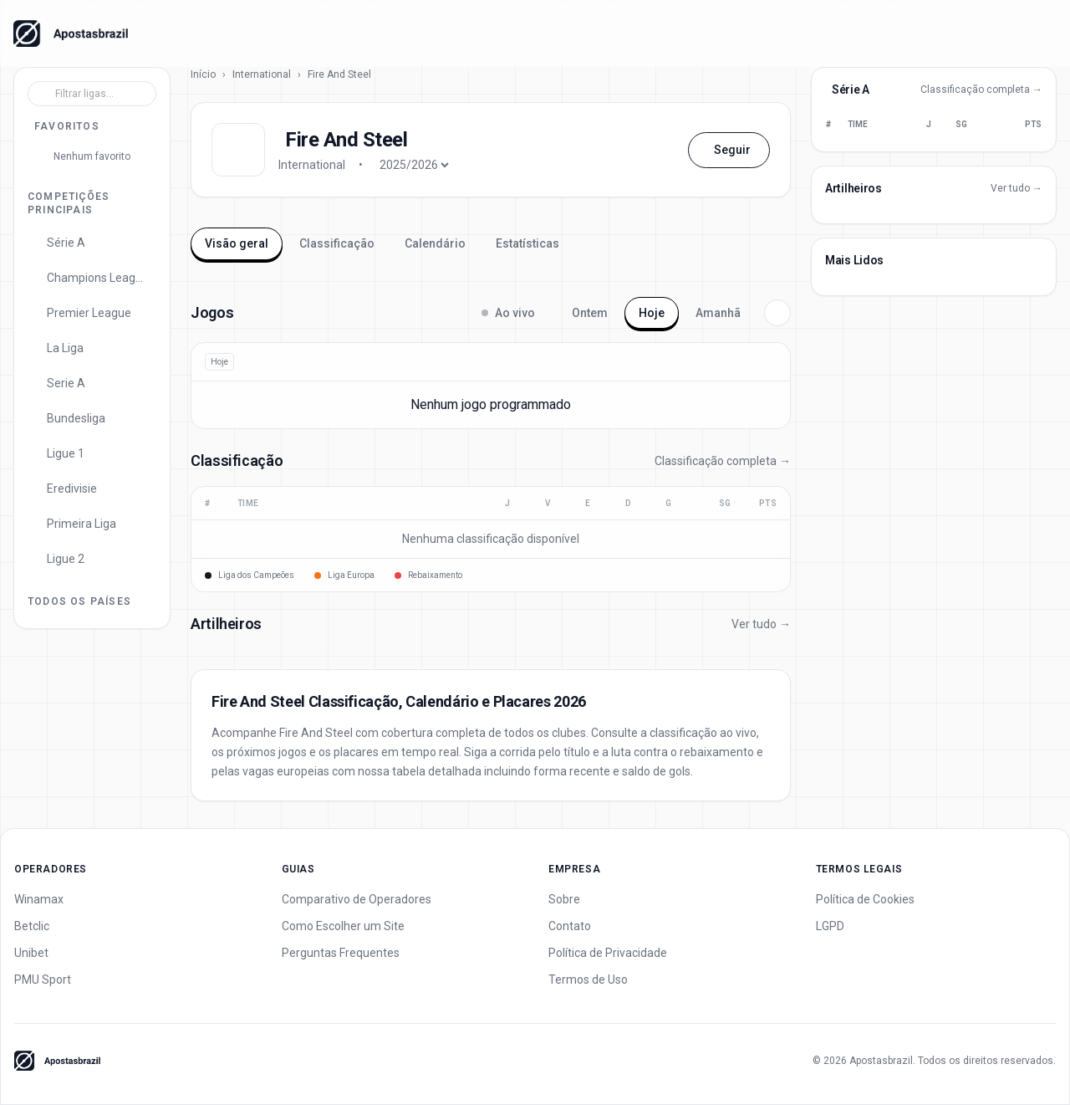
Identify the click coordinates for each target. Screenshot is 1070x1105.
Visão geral (236, 243)
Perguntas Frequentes (341, 952)
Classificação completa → (723, 461)
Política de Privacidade (607, 952)
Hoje (652, 313)
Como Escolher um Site (343, 926)
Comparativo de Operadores (356, 899)
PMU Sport (42, 979)
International (261, 74)
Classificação (336, 243)
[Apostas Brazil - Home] (70, 33)
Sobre (564, 899)
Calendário (435, 243)
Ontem (590, 313)
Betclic (31, 926)
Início (203, 74)
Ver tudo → (761, 624)
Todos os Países (79, 601)
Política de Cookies (865, 899)
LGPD (830, 926)
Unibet (31, 952)
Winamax (39, 899)
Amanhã (718, 313)
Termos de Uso (588, 979)
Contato (569, 926)
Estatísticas (527, 243)
